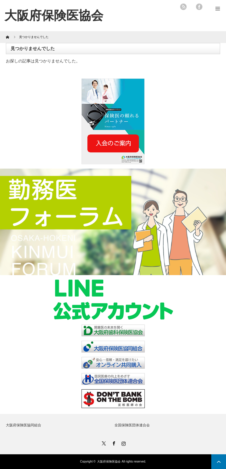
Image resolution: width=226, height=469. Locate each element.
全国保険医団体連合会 (132, 425)
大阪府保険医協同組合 (23, 425)
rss (183, 7)
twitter (191, 7)
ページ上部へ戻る (218, 461)
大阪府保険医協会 (109, 461)
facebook (199, 7)
